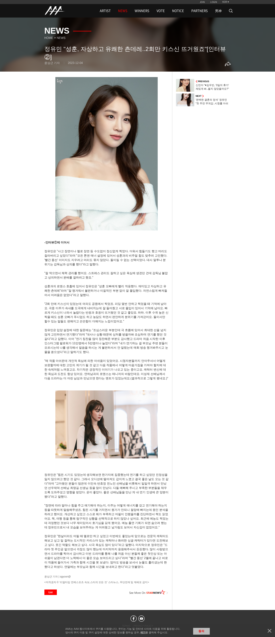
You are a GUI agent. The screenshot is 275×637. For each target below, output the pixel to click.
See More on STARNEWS (149, 592)
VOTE (161, 10)
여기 (142, 632)
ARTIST (105, 10)
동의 (201, 631)
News (61, 37)
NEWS (122, 10)
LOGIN (213, 2)
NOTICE (178, 10)
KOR (224, 2)
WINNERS (142, 10)
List (50, 592)
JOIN (202, 2)
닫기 (269, 631)
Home (48, 37)
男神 (218, 10)
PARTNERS (199, 10)
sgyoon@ (65, 576)
